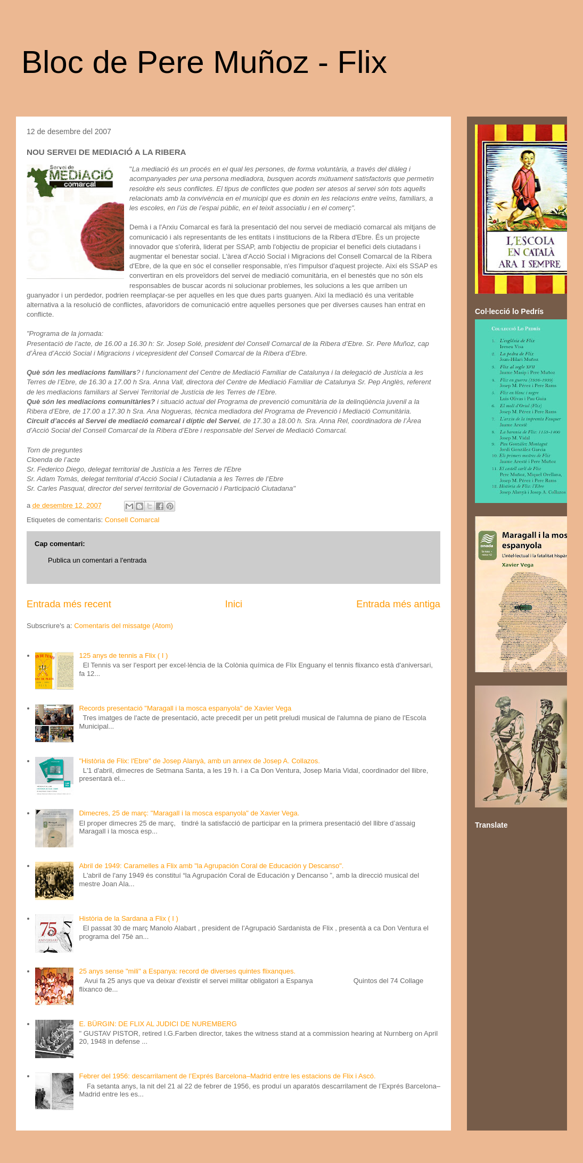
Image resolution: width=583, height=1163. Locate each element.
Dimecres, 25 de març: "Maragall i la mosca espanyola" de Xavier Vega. (189, 813)
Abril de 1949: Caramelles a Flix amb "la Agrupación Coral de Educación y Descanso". (211, 866)
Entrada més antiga (398, 604)
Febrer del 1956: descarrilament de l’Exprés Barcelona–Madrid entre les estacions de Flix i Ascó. (227, 1076)
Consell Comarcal (132, 520)
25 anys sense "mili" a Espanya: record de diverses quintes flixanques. (187, 971)
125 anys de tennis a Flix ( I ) (123, 655)
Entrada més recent (69, 604)
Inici (233, 604)
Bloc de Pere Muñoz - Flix (204, 62)
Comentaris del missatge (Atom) (123, 626)
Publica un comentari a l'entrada (97, 560)
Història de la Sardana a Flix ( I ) (128, 918)
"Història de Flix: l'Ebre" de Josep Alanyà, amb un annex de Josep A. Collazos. (199, 761)
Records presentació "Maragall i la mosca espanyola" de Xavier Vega (185, 708)
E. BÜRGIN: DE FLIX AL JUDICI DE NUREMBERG (157, 1024)
